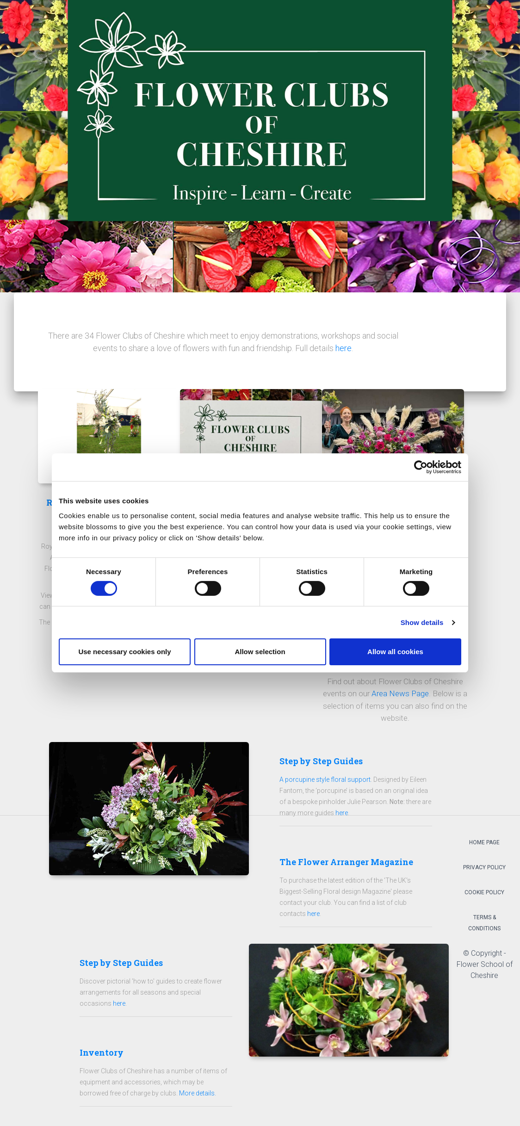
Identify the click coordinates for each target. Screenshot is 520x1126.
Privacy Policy (484, 870)
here (343, 348)
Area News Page (400, 696)
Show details (422, 622)
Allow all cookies (395, 652)
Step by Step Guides (321, 763)
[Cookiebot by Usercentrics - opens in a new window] (420, 467)
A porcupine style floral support (325, 782)
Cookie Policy (484, 895)
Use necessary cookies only (124, 652)
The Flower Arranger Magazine (346, 864)
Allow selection (260, 652)
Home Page (484, 845)
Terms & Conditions (484, 925)
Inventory (102, 1055)
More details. (197, 1096)
